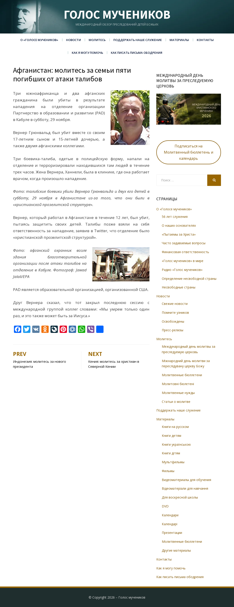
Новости (73, 40)
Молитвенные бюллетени (182, 375)
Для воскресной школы (180, 497)
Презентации (172, 532)
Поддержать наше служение (137, 40)
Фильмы (168, 471)
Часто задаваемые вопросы (183, 243)
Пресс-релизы (172, 330)
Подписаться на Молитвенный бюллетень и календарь (188, 152)
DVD (165, 506)
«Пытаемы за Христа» (179, 234)
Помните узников (175, 312)
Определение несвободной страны (189, 278)
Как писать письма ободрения (136, 53)
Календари (170, 515)
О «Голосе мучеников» (39, 40)
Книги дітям (171, 453)
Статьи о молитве (176, 401)
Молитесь (97, 40)
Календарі (169, 524)
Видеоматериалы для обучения (186, 480)
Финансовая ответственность (185, 252)
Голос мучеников (117, 14)
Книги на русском (175, 426)
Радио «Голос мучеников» (182, 269)
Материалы (179, 40)
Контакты (205, 40)
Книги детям (171, 435)
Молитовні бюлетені (178, 384)
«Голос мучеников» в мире (182, 261)
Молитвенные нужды (178, 393)
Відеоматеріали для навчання (185, 488)
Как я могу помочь (87, 53)
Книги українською (176, 444)
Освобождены (173, 321)
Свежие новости (175, 303)
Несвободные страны (178, 287)
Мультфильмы (173, 462)
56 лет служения (175, 216)
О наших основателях (179, 225)
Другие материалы (176, 550)
